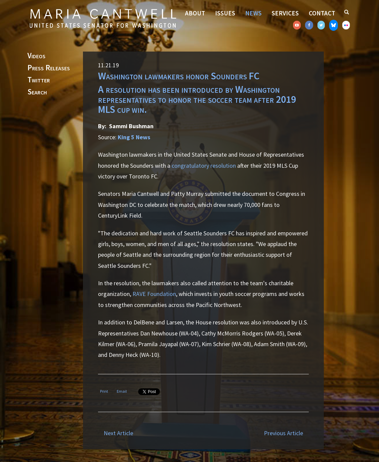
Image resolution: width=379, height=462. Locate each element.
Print (104, 391)
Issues (225, 13)
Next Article (118, 433)
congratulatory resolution (204, 165)
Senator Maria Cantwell (102, 18)
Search (37, 92)
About (195, 13)
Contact (322, 13)
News (253, 13)
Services (285, 13)
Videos (36, 56)
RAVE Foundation (154, 294)
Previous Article (283, 433)
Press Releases (48, 68)
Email (122, 391)
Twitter (38, 80)
